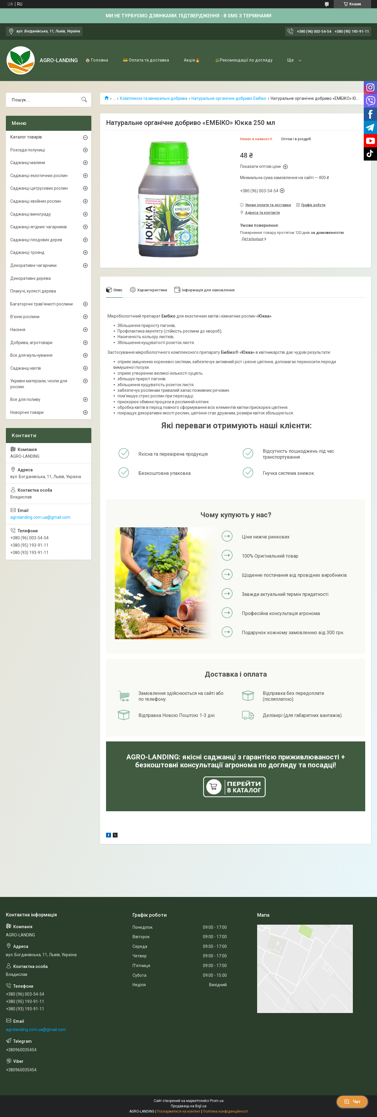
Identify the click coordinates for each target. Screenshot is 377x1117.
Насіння (17, 329)
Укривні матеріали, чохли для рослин (38, 384)
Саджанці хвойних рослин (35, 201)
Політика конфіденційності (225, 1111)
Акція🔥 (192, 60)
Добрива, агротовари (31, 342)
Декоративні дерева (30, 278)
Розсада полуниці (27, 150)
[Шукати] (84, 100)
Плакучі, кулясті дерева (33, 291)
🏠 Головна (96, 60)
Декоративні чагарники (33, 265)
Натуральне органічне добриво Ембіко (228, 98)
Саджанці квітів (25, 368)
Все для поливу (25, 399)
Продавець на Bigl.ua (188, 1106)
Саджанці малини (27, 162)
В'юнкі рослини (24, 316)
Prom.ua (217, 1101)
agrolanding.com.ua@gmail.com (40, 517)
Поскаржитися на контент (178, 1111)
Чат (352, 1101)
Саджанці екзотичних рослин (38, 175)
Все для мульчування (31, 355)
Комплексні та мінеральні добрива (153, 98)
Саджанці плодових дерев (36, 239)
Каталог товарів (26, 137)
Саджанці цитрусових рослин (39, 188)
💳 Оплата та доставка (146, 60)
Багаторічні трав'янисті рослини (41, 304)
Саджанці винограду (30, 214)
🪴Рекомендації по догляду (243, 60)
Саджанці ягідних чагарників (38, 226)
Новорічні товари (27, 412)
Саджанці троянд (27, 252)
